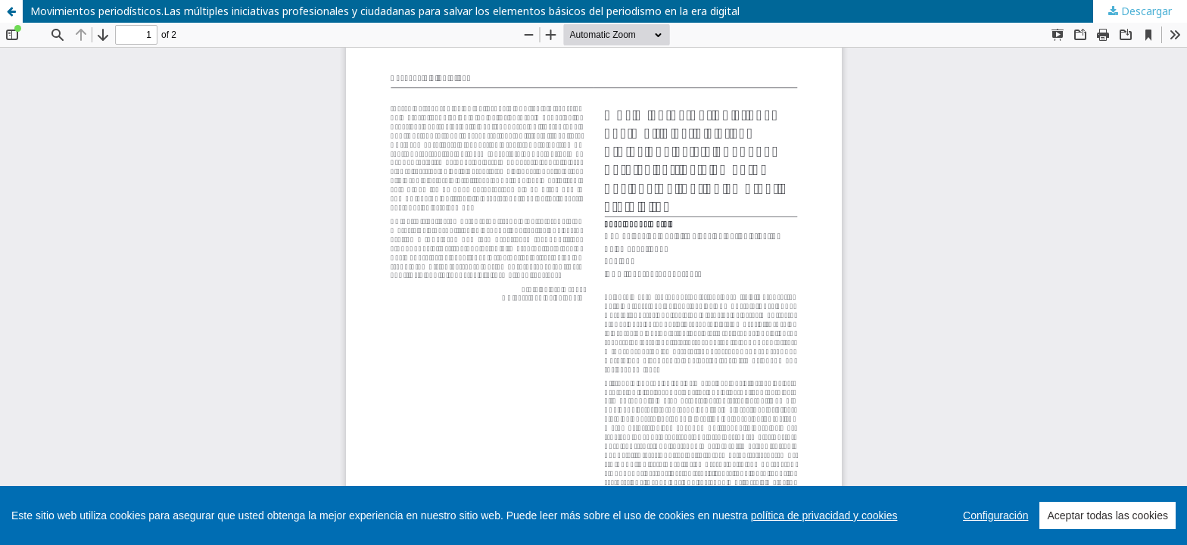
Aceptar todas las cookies (1107, 515)
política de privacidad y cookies (824, 515)
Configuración (995, 515)
